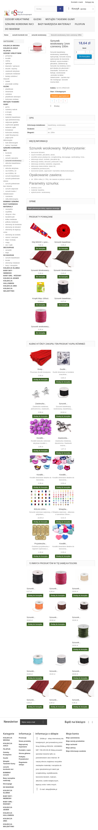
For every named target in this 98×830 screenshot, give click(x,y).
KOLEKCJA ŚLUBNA (11, 268)
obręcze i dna (10, 214)
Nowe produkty (25, 741)
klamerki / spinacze (12, 66)
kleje (7, 253)
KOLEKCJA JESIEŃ (11, 278)
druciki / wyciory (11, 69)
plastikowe (9, 89)
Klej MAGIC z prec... (40, 242)
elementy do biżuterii (13, 227)
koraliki (8, 58)
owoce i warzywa (11, 237)
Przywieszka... (40, 543)
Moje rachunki (71, 744)
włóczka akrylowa (11, 168)
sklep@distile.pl (51, 789)
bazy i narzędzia (11, 265)
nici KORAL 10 (10, 171)
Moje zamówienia (72, 738)
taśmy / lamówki (11, 145)
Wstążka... (63, 509)
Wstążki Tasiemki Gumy (60, 19)
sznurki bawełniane (12, 176)
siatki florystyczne (11, 135)
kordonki (8, 153)
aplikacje (8, 63)
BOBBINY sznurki (11, 201)
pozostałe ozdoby (11, 84)
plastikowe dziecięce (13, 97)
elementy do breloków (13, 224)
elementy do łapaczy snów (12, 231)
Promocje (22, 738)
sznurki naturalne (11, 158)
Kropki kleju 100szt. (40, 298)
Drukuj (56, 106)
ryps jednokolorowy (12, 120)
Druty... (41, 369)
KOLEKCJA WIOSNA (11, 46)
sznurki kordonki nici (19, 24)
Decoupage (8, 247)
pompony (8, 56)
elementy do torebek (12, 235)
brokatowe (9, 130)
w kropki (8, 112)
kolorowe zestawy (12, 99)
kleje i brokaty (10, 240)
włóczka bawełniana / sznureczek (12, 164)
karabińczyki (10, 217)
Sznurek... (63, 403)
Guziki (37, 19)
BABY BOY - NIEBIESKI (8, 272)
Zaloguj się (89, 2)
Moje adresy (71, 748)
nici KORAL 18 (10, 173)
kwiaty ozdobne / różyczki (10, 77)
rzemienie (9, 196)
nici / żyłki (9, 245)
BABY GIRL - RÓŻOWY (12, 276)
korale (7, 260)
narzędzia (9, 209)
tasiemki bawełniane (12, 117)
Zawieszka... (40, 403)
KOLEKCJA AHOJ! (10, 48)
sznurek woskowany (13, 161)
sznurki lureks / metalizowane (9, 192)
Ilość (84, 48)
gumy (7, 107)
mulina (7, 155)
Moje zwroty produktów (75, 741)
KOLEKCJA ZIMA (10, 286)
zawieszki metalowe (12, 74)
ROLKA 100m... (40, 509)
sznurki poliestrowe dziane (11, 180)
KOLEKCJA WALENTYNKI (8, 289)
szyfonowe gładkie (12, 125)
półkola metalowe (11, 222)
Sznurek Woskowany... (40, 270)
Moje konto (72, 733)
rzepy (7, 242)
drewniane (9, 92)
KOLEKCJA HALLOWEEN (8, 282)
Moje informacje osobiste (76, 751)
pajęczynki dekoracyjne (8, 139)
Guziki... (63, 369)
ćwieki (7, 81)
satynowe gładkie (11, 122)
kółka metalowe (11, 219)
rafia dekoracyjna (11, 199)
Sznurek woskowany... (40, 326)
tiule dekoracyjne (11, 143)
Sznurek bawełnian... (63, 242)
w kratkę (8, 115)
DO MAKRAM (12, 28)
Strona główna (24, 753)
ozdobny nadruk (11, 109)
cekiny (7, 61)
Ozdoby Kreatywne (17, 19)
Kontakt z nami (77, 2)
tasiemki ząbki (10, 127)
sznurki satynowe (11, 189)
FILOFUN (80, 24)
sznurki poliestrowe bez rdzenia (11, 185)
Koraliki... (41, 438)
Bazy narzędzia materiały (54, 24)
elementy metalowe (12, 263)
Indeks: (53, 88)
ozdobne (8, 94)
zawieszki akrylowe (12, 71)
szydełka (8, 212)
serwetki (8, 250)
